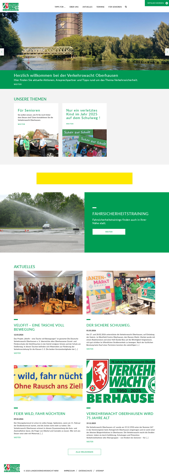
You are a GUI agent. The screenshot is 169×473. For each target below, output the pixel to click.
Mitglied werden (155, 3)
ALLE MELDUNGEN (84, 452)
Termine (100, 7)
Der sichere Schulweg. (108, 325)
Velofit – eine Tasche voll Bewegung (39, 327)
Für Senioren (115, 7)
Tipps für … (60, 7)
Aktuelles (87, 7)
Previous (2, 52)
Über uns (74, 7)
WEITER (18, 84)
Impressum (69, 470)
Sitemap (100, 470)
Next (167, 52)
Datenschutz (85, 470)
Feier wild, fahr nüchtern (39, 413)
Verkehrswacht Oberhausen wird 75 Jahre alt (119, 415)
